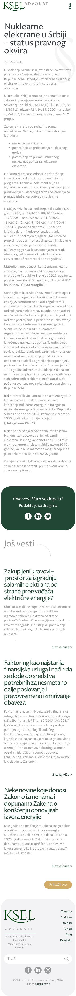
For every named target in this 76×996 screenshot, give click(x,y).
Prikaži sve (58, 884)
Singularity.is (42, 984)
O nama (66, 911)
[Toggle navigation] (70, 6)
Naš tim (66, 917)
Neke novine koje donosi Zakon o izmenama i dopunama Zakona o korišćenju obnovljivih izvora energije (35, 803)
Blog (68, 934)
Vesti (68, 929)
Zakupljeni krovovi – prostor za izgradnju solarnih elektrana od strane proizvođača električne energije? (30, 585)
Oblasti (66, 923)
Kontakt (66, 940)
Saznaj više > (62, 647)
